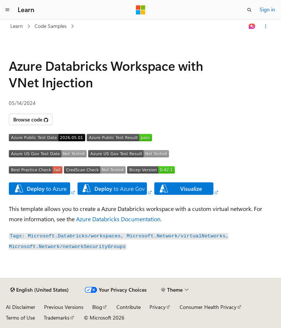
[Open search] (249, 10)
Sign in (267, 9)
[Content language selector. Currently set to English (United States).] (39, 290)
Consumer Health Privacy (208, 306)
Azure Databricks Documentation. (119, 219)
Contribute (128, 306)
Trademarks (56, 317)
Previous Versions (63, 306)
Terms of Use (20, 317)
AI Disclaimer (20, 306)
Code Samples (50, 25)
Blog (97, 306)
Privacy (157, 306)
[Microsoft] (140, 10)
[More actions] (265, 26)
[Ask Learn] (252, 26)
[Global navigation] (7, 10)
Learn (16, 25)
